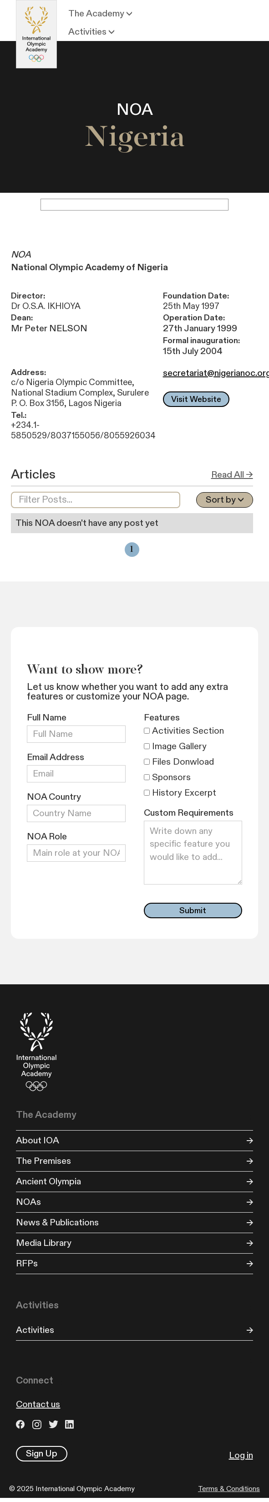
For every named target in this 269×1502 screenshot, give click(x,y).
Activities (35, 1330)
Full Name (46, 717)
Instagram (38, 1424)
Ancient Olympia (48, 1182)
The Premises (43, 1161)
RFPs (27, 1264)
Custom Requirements (188, 813)
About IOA (37, 1141)
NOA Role (47, 836)
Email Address (55, 757)
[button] (101, 14)
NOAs (28, 1202)
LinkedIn (71, 1424)
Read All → (232, 475)
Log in (241, 1455)
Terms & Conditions (229, 1488)
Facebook (22, 1424)
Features (162, 717)
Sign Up (41, 1454)
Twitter (55, 1424)
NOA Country (54, 797)
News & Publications (57, 1223)
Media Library (43, 1243)
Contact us (38, 1404)
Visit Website (196, 399)
